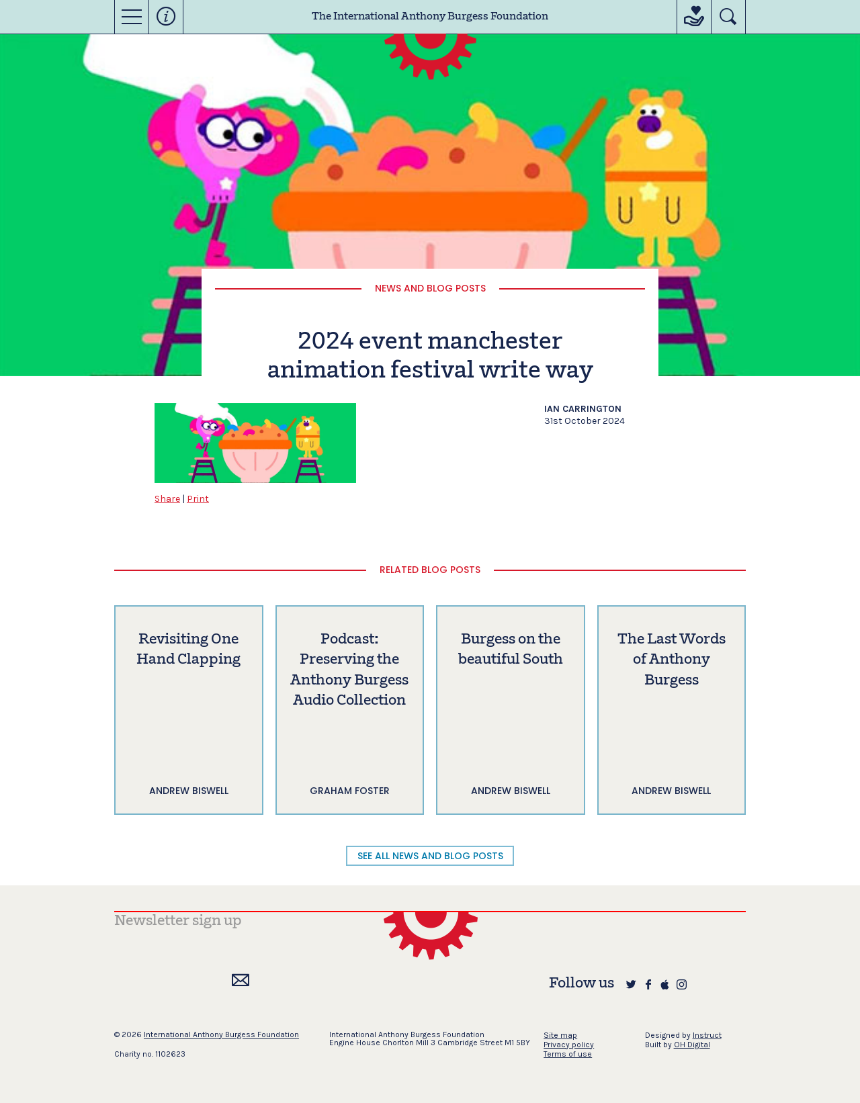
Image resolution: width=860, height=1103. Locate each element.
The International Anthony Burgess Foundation (430, 16)
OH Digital (692, 1044)
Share (167, 498)
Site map (560, 1035)
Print (198, 498)
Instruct (707, 1035)
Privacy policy (569, 1044)
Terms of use (568, 1054)
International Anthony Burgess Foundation (221, 1034)
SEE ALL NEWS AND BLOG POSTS (430, 856)
